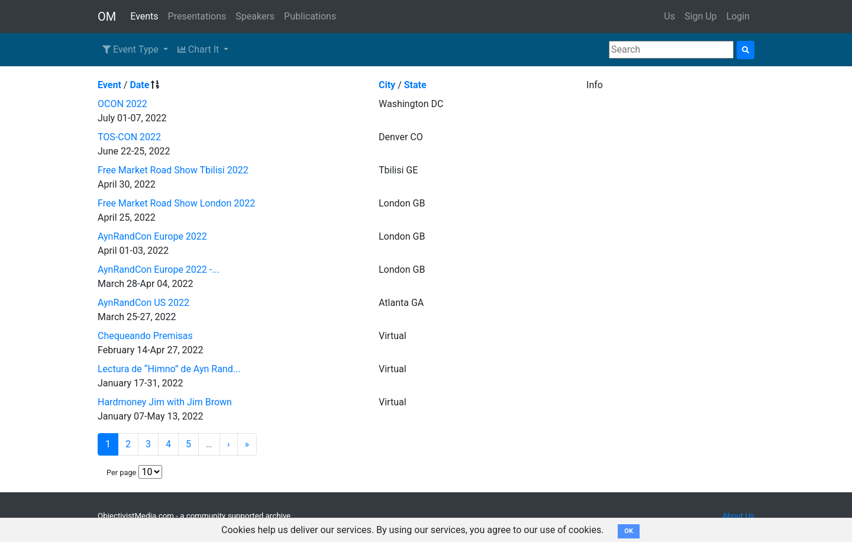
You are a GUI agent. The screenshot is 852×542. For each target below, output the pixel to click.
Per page (121, 472)
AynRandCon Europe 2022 (152, 236)
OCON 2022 (122, 103)
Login (738, 16)
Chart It (199, 49)
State (415, 85)
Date (139, 85)
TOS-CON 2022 (129, 137)
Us (669, 16)
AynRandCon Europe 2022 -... (159, 269)
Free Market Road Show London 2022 (176, 203)
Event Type (131, 49)
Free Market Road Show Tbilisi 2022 (173, 170)
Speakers (255, 16)
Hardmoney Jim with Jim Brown (165, 402)
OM (107, 16)
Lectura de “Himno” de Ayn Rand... (169, 369)
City (387, 85)
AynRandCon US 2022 (143, 302)
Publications (310, 16)
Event (109, 85)
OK (628, 531)
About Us (738, 515)
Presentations (197, 16)
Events (144, 16)
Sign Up (701, 16)
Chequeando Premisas (145, 335)
